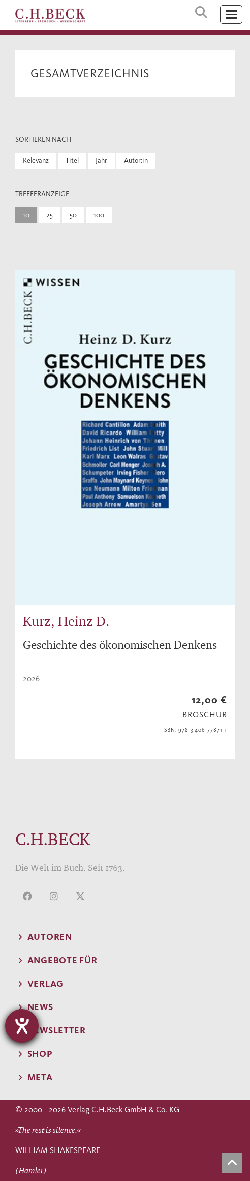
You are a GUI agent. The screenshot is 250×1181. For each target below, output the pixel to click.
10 (26, 215)
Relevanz (36, 160)
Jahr (101, 160)
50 (73, 215)
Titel (72, 160)
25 (49, 215)
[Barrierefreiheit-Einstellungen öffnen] (22, 1026)
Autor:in (136, 160)
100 (98, 215)
